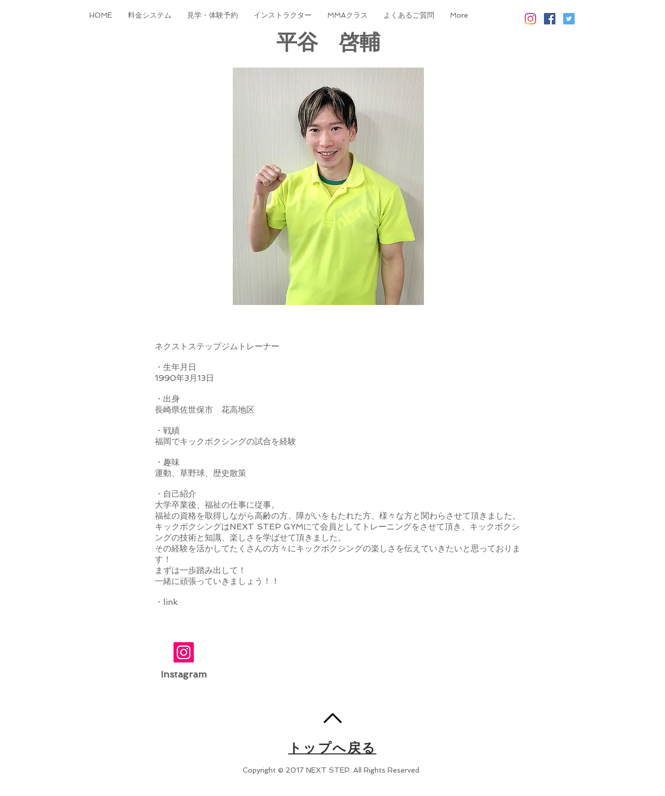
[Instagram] (530, 18)
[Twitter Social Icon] (569, 18)
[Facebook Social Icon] (549, 18)
